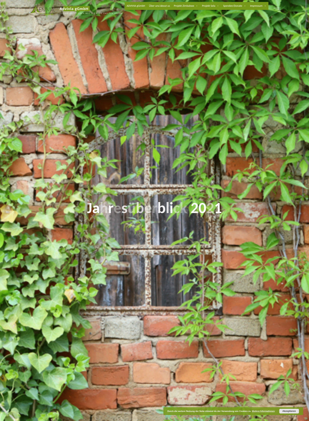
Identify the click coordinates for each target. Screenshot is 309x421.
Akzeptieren (289, 411)
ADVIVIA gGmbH (136, 5)
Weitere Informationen (263, 411)
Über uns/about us (159, 5)
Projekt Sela (210, 6)
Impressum (258, 6)
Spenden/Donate (234, 6)
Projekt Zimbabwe (186, 6)
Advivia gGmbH (74, 8)
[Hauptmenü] (276, 10)
